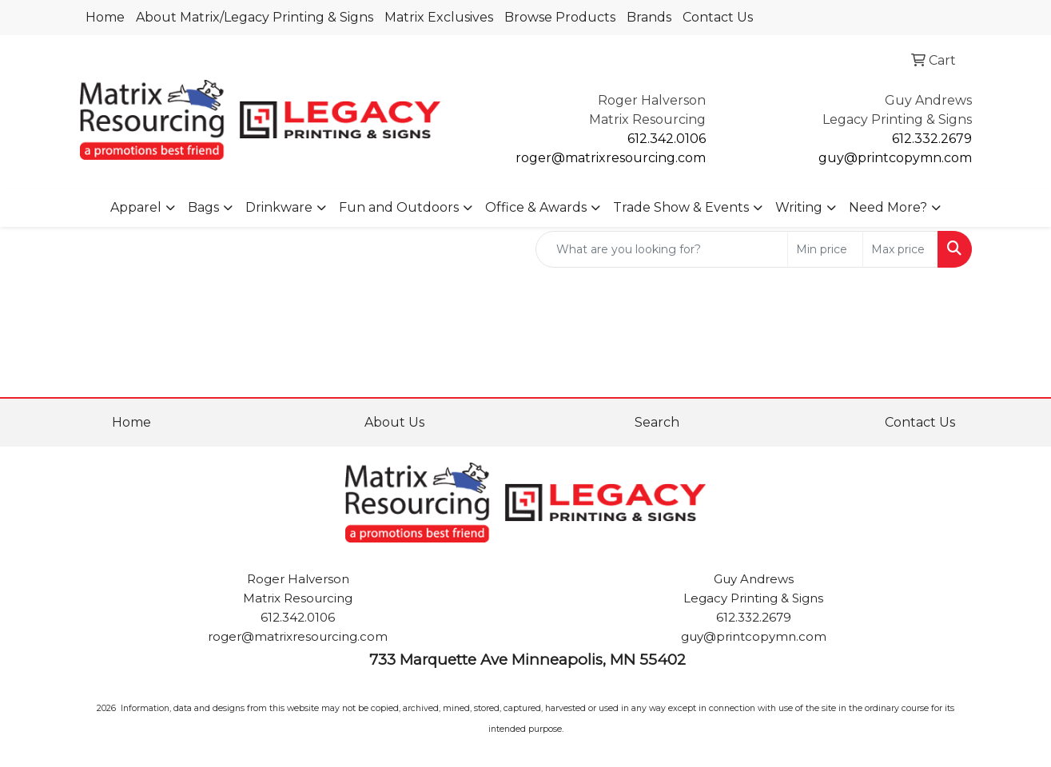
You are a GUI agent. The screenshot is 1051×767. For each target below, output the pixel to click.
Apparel (135, 207)
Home (105, 17)
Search (657, 422)
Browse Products (559, 17)
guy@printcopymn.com (895, 157)
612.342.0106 (666, 138)
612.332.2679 (932, 138)
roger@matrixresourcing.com (611, 157)
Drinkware (279, 207)
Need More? (888, 207)
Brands (649, 17)
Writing (798, 207)
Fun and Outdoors (399, 207)
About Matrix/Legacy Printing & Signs (254, 17)
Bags (203, 207)
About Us (394, 422)
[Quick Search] (661, 249)
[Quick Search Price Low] (825, 249)
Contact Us (718, 17)
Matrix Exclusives (438, 17)
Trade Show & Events (681, 207)
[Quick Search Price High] (900, 249)
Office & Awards (536, 207)
